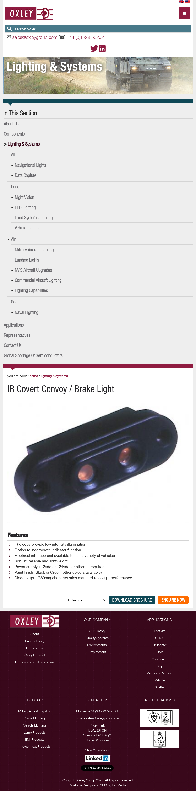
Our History (97, 631)
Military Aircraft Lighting (34, 249)
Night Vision (24, 197)
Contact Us (12, 345)
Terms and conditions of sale (35, 662)
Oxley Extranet (34, 655)
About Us (11, 123)
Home (33, 376)
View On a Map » (97, 750)
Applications (14, 325)
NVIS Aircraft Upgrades (33, 270)
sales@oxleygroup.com (34, 37)
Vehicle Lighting (27, 228)
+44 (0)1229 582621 (86, 37)
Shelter (160, 687)
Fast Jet (159, 631)
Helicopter (160, 645)
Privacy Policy (34, 641)
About (34, 634)
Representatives (17, 335)
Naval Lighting (26, 312)
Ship (160, 666)
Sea (14, 302)
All (13, 154)
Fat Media (119, 785)
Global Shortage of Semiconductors (33, 355)
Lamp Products (35, 732)
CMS (103, 785)
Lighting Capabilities (31, 290)
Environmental (97, 645)
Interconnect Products (35, 746)
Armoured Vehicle (159, 673)
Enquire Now (173, 600)
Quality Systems (97, 638)
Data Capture (25, 175)
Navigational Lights (30, 165)
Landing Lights (27, 260)
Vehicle (160, 680)
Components (14, 134)
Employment (97, 652)
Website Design (81, 785)
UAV (160, 652)
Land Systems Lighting (34, 217)
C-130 (159, 638)
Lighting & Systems (23, 144)
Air (13, 239)
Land (15, 186)
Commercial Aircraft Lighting (38, 280)
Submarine (159, 659)
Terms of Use (35, 648)
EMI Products (34, 739)
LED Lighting (25, 207)
